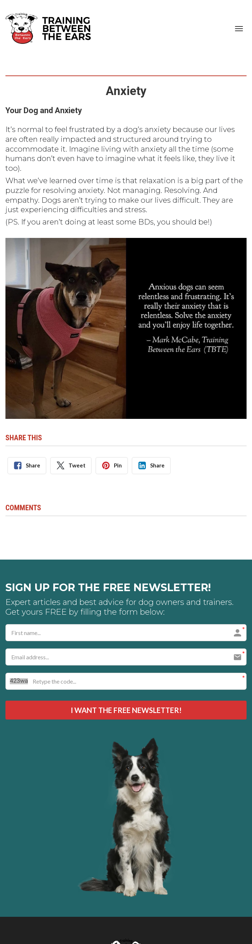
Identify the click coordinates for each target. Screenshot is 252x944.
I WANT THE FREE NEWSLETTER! (126, 710)
